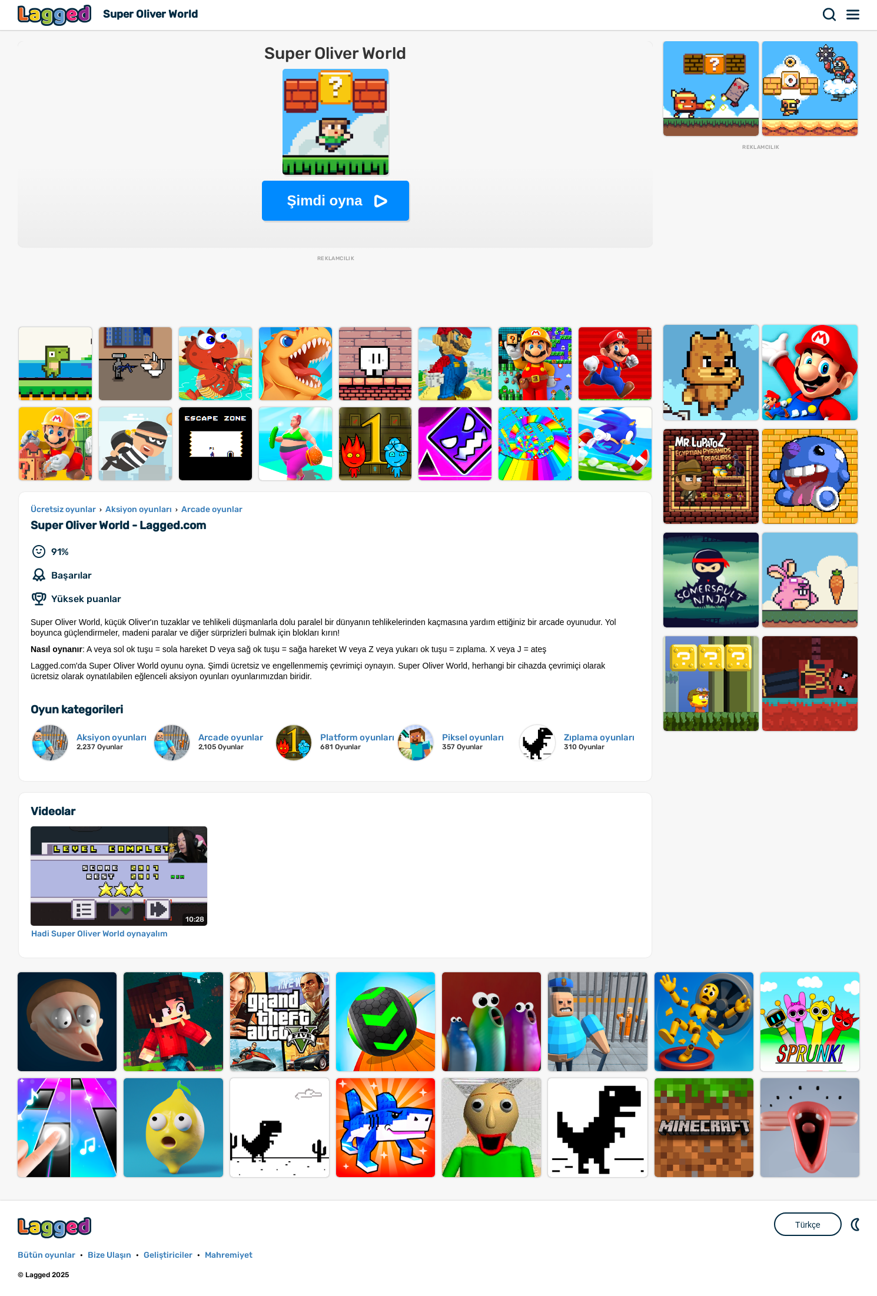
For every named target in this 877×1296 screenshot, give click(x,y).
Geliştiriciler (168, 1255)
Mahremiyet (229, 1255)
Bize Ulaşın (109, 1255)
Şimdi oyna (324, 200)
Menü (853, 14)
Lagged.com (56, 1227)
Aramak (830, 14)
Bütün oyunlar (46, 1255)
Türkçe (807, 1224)
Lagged (56, 15)
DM (856, 1224)
